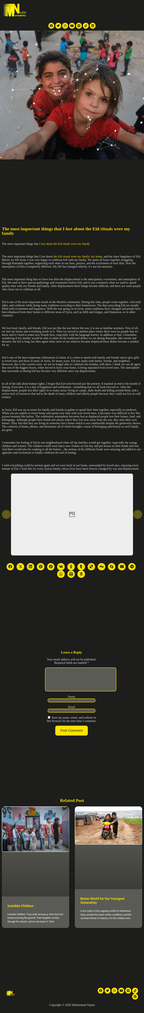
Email (71, 711)
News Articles (73, 6)
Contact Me (86, 14)
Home (42, 6)
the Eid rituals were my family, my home (77, 256)
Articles (114, 6)
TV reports (55, 6)
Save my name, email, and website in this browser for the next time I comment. (71, 723)
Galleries (101, 6)
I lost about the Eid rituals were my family (64, 243)
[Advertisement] (72, 187)
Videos (89, 6)
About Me (127, 6)
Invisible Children (20, 910)
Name (71, 701)
